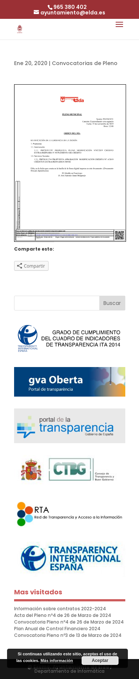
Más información (56, 660)
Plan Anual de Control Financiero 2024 (57, 628)
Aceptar (100, 660)
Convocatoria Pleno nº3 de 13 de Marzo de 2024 (68, 635)
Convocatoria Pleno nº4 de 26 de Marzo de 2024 (69, 622)
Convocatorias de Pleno (85, 63)
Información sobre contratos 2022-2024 (60, 608)
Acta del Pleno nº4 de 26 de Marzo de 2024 (62, 615)
